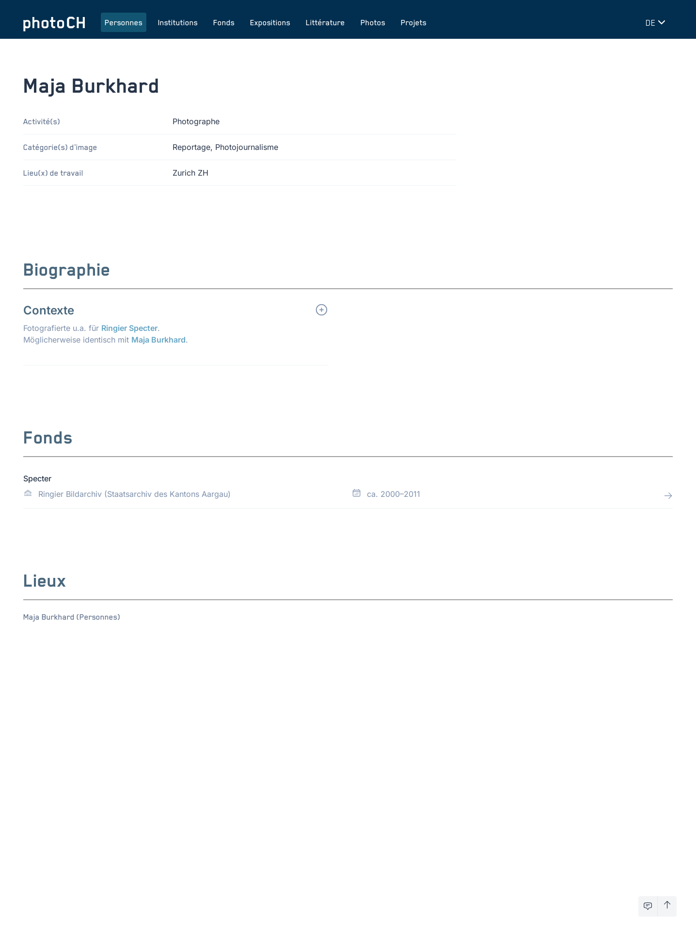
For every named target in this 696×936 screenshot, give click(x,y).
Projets (414, 22)
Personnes (123, 22)
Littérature (325, 22)
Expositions (270, 22)
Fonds (224, 22)
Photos (373, 22)
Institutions (178, 22)
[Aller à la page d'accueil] (54, 22)
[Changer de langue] (657, 22)
